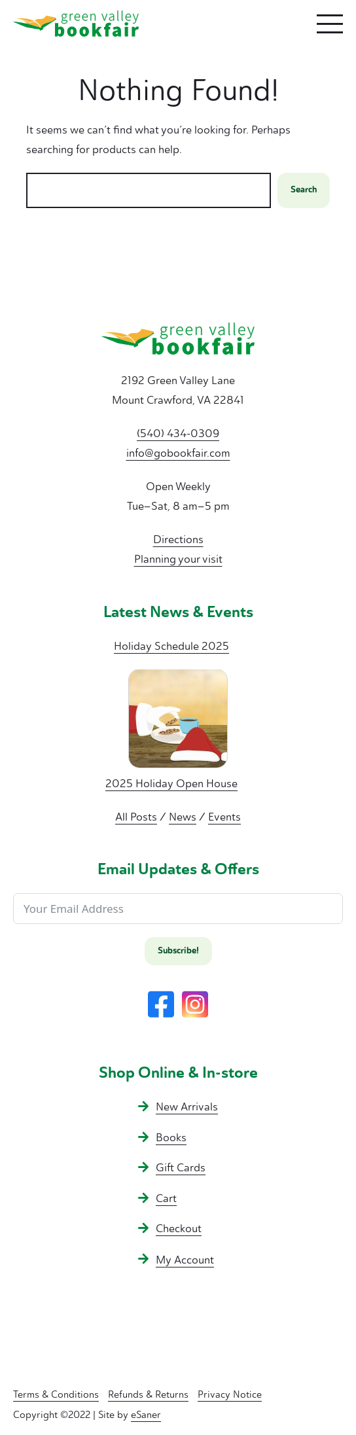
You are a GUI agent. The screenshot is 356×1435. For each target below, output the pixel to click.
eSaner (146, 1415)
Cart (166, 1198)
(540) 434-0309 (178, 433)
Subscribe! (178, 951)
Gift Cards (180, 1167)
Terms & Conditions (56, 1394)
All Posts (136, 816)
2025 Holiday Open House (171, 783)
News (182, 816)
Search (304, 190)
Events (224, 816)
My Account (185, 1259)
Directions (178, 539)
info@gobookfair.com (178, 452)
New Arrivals (187, 1106)
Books (171, 1137)
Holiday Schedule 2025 (171, 645)
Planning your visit (178, 558)
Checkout (179, 1228)
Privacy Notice (230, 1394)
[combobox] (148, 191)
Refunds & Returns (148, 1394)
